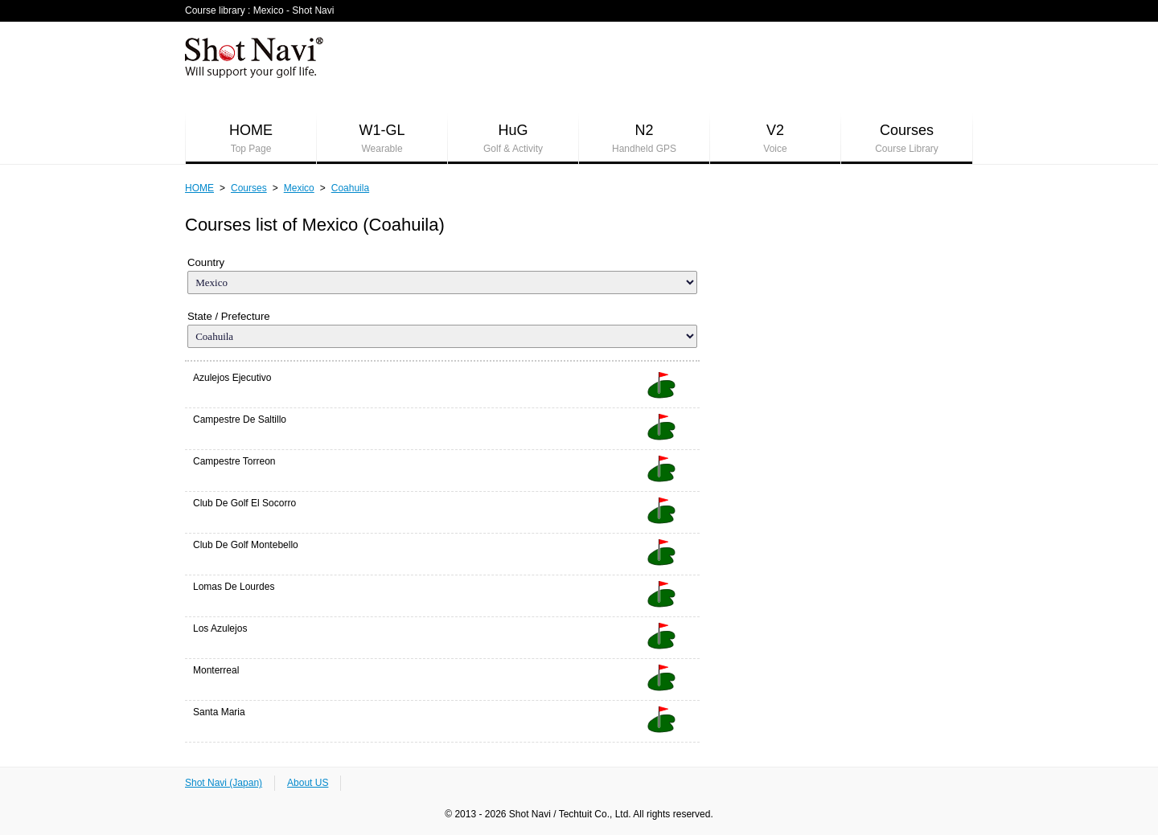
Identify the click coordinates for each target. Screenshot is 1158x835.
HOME (251, 139)
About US (307, 782)
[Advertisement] (680, 65)
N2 (644, 139)
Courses (906, 139)
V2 (775, 139)
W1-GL (382, 139)
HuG (513, 139)
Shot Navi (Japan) (223, 782)
